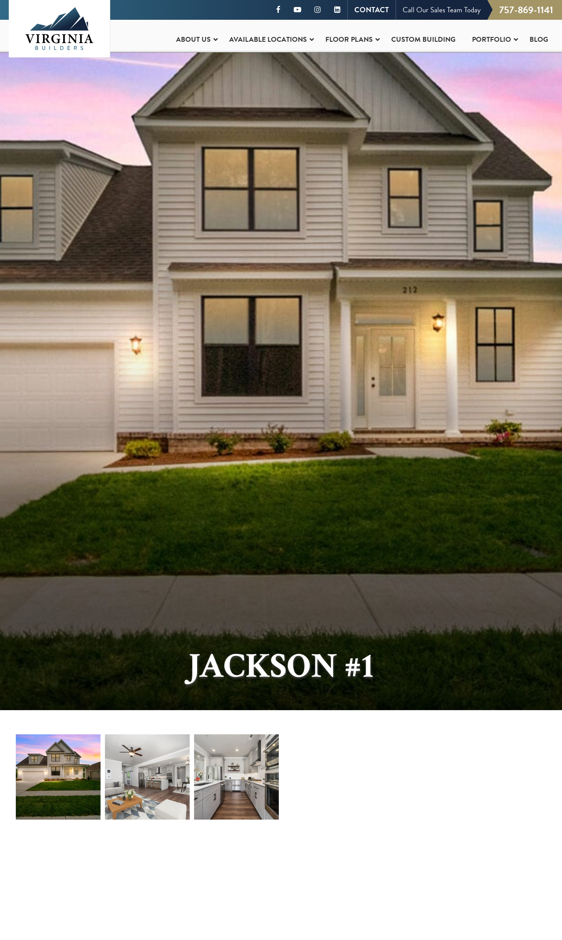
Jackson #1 (281, 666)
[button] (58, 777)
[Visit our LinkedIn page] (337, 9)
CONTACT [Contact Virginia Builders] (371, 9)
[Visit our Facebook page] (278, 9)
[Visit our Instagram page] (317, 9)
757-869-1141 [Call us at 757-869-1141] (526, 10)
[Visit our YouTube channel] (297, 9)
